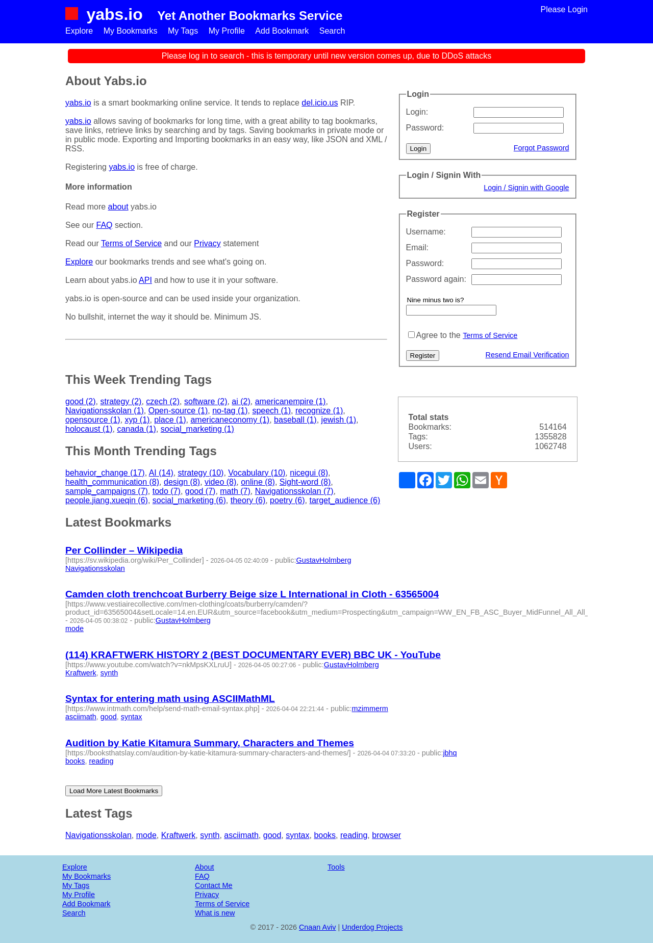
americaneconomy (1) (229, 419)
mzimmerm (370, 708)
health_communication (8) (112, 482)
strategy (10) (201, 472)
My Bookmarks (131, 31)
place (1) (170, 419)
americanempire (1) (290, 401)
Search (332, 31)
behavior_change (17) (105, 472)
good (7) (200, 491)
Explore (79, 31)
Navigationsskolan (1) (104, 410)
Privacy (207, 243)
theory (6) (248, 500)
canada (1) (136, 429)
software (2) (205, 401)
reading (101, 761)
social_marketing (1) (197, 429)
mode (74, 628)
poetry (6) (287, 500)
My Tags (183, 31)
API (145, 280)
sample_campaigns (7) (106, 491)
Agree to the (438, 335)
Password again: (436, 279)
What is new (215, 913)
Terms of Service (490, 335)
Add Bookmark (282, 31)
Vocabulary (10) (256, 472)
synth (109, 673)
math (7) (235, 491)
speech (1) (271, 410)
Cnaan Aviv (317, 927)
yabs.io (114, 14)
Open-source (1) (178, 410)
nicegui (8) (309, 472)
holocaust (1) (89, 429)
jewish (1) (338, 419)
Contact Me (214, 885)
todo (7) (167, 491)
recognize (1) (319, 410)
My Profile (227, 31)
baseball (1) (295, 419)
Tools (336, 867)
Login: (417, 112)
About (204, 867)
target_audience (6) (344, 500)
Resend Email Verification (527, 355)
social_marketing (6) (189, 500)
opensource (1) (92, 419)
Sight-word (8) (305, 482)
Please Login (564, 9)
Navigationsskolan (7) (294, 491)
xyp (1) (137, 419)
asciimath (80, 717)
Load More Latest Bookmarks (113, 791)
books (75, 761)
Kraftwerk (80, 673)
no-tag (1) (229, 410)
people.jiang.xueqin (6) (106, 500)
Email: (417, 247)
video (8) (220, 482)
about (118, 206)
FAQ (104, 225)
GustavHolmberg (323, 560)
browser (386, 835)
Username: (426, 231)
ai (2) (241, 401)
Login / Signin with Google (526, 188)
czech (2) (163, 401)
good (109, 717)
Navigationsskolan (95, 568)
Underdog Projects (372, 927)
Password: (425, 127)
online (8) (258, 482)
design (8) (182, 482)
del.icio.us (320, 102)
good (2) (80, 401)
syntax (131, 717)
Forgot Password (541, 148)
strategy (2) (120, 401)
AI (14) (161, 472)
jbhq (450, 753)
